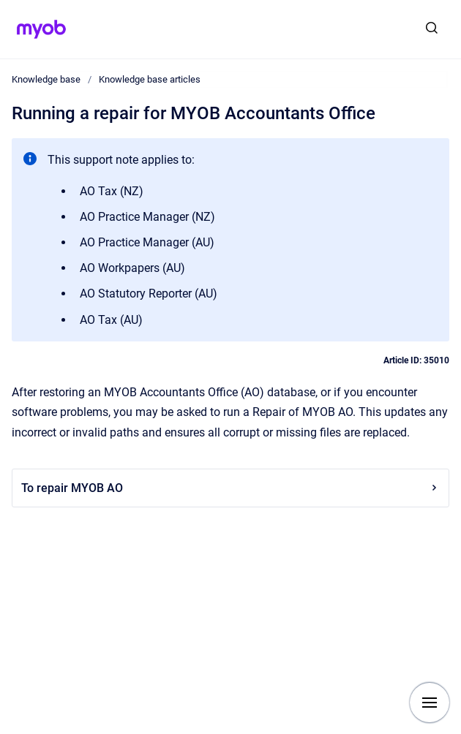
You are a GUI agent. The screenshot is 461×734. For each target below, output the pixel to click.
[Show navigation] (429, 702)
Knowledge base (46, 79)
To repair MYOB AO (230, 488)
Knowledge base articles (149, 79)
